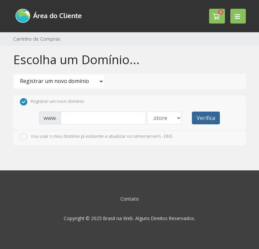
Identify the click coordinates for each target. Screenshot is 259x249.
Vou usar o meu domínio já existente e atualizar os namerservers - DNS (96, 136)
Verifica (206, 118)
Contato (129, 199)
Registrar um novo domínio (52, 102)
